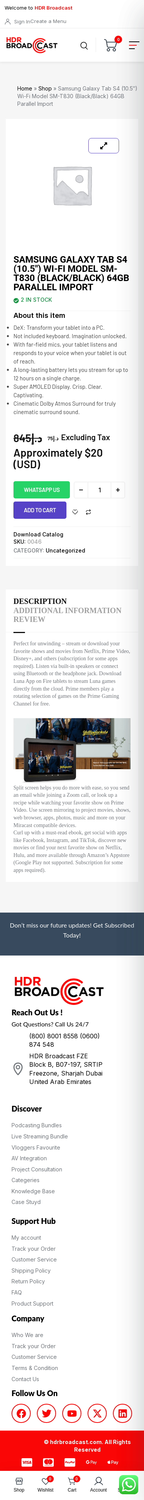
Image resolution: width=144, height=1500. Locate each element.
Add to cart (40, 510)
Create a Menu (48, 21)
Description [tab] (40, 601)
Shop (45, 88)
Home (24, 88)
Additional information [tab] (67, 610)
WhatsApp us (42, 489)
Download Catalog (38, 534)
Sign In (22, 21)
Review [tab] (29, 619)
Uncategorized (65, 550)
